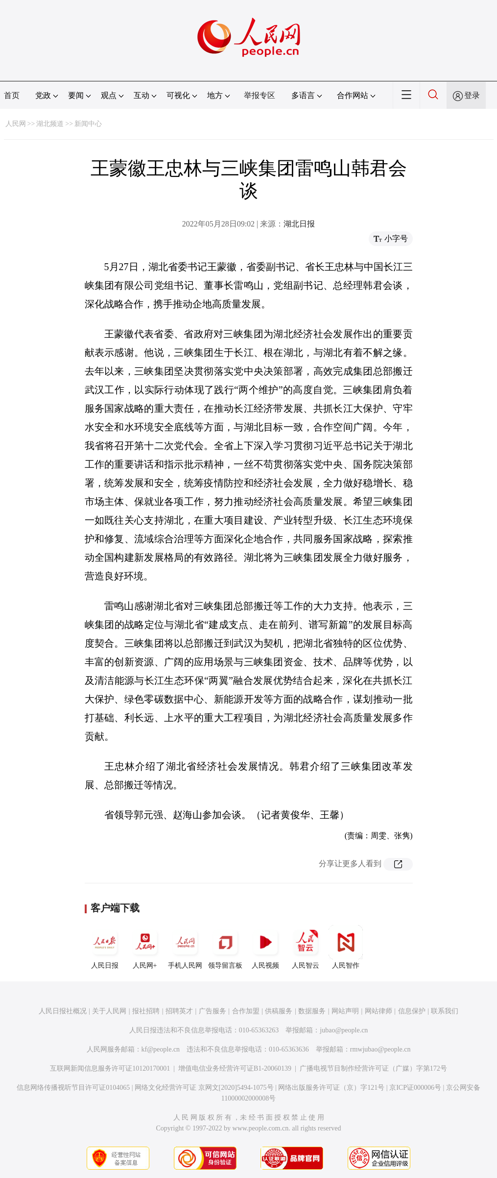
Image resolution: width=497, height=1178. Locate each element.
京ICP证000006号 (415, 1087)
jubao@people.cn (344, 1030)
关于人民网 (109, 1011)
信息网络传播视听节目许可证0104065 (73, 1087)
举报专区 (259, 95)
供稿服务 (278, 1011)
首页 (12, 95)
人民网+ (145, 947)
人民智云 (305, 947)
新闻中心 (88, 123)
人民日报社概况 (63, 1011)
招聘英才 (179, 1011)
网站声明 (345, 1011)
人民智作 (346, 947)
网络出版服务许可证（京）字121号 (331, 1087)
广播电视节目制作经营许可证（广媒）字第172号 (373, 1068)
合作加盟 (246, 1011)
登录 (472, 95)
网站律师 (378, 1011)
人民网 (15, 123)
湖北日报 (299, 224)
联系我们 (444, 1011)
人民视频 (265, 947)
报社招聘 (146, 1011)
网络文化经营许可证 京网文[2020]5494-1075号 (204, 1087)
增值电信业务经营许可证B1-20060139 (234, 1068)
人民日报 (105, 947)
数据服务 (312, 1011)
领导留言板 (225, 947)
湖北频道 (50, 123)
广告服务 (212, 1011)
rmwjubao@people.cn (380, 1049)
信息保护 (412, 1011)
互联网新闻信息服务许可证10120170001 (110, 1068)
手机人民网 (185, 947)
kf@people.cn (161, 1049)
